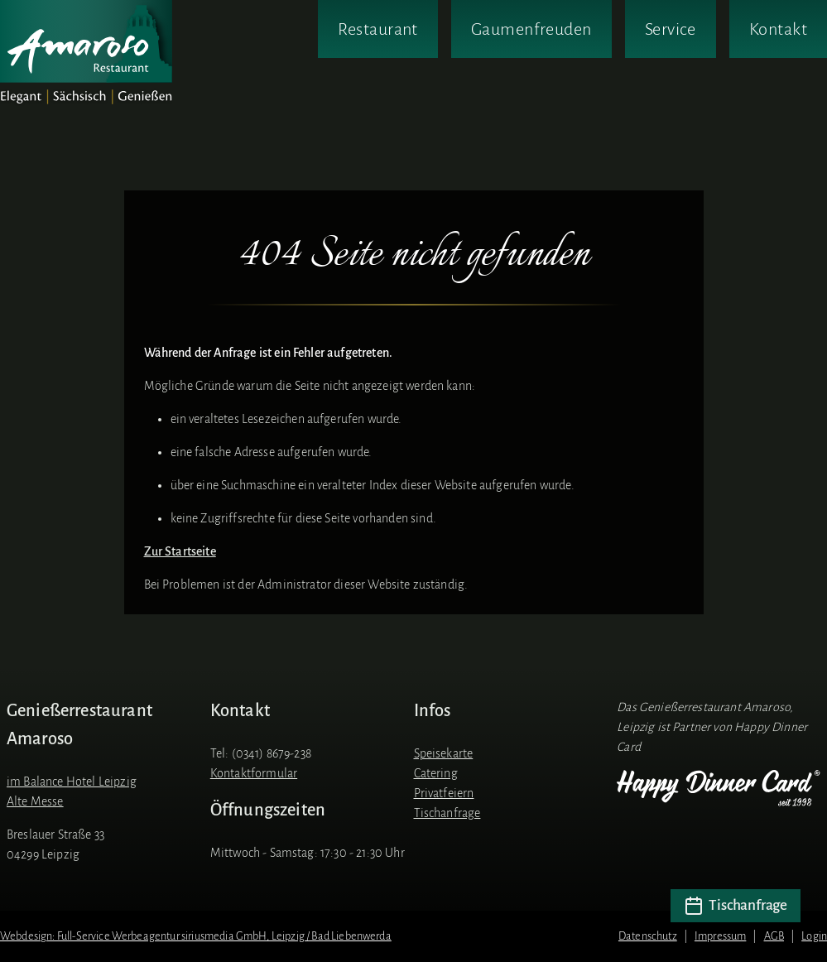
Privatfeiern (444, 793)
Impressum (720, 936)
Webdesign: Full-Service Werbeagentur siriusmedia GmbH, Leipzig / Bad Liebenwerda (196, 936)
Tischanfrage (447, 813)
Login (814, 936)
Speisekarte (444, 753)
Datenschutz (647, 936)
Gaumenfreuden (531, 29)
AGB (774, 936)
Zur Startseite (180, 551)
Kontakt (778, 29)
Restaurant (377, 29)
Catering (436, 773)
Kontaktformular (253, 773)
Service (670, 29)
